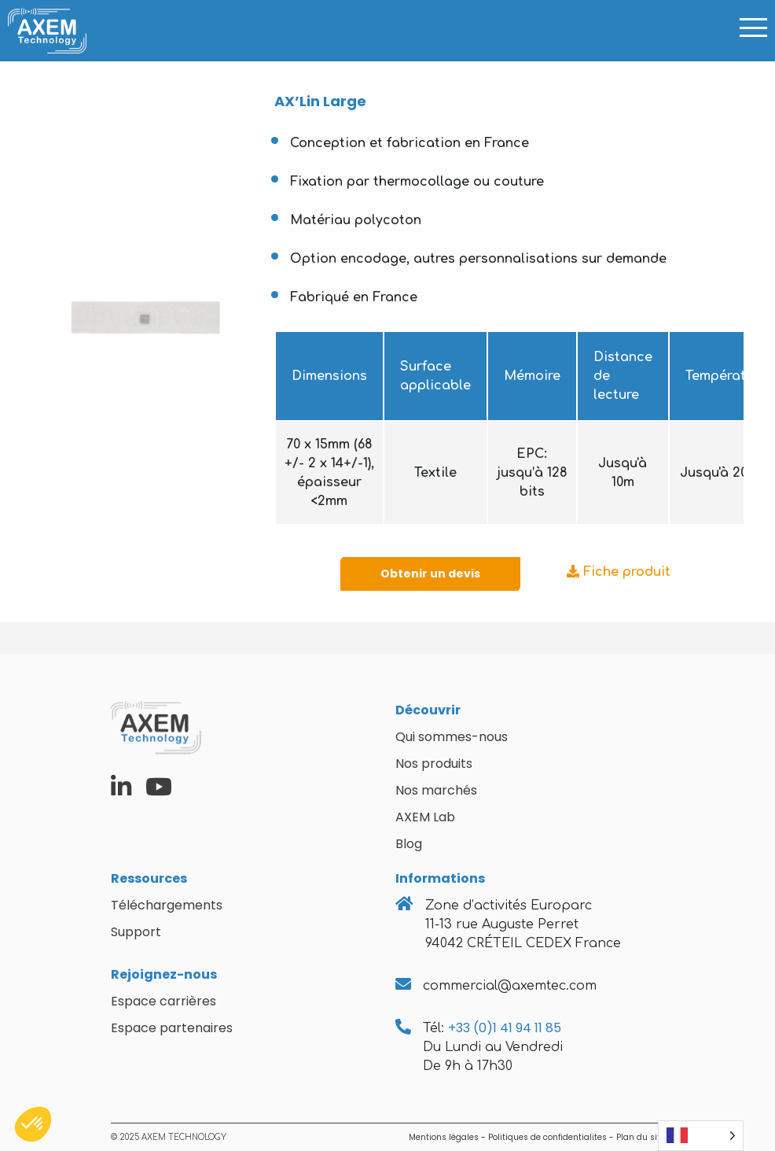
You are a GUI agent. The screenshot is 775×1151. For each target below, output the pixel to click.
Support (136, 932)
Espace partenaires (172, 1028)
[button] (33, 1124)
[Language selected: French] (701, 1135)
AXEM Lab (425, 817)
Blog (408, 844)
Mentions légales (444, 1137)
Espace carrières (163, 1001)
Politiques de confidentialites (547, 1137)
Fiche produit (618, 572)
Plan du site (640, 1137)
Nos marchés (436, 790)
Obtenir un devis (430, 573)
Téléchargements (166, 905)
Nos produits (433, 763)
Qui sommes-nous (451, 737)
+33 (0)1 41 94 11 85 (504, 1028)
